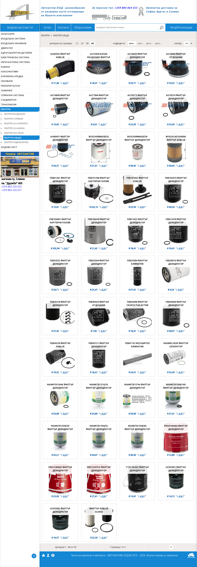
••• (186, 43)
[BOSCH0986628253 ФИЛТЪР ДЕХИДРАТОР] (98, 148)
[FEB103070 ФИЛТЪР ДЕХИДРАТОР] (176, 190)
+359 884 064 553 (126, 7)
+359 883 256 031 (11, 190)
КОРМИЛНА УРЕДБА (12, 76)
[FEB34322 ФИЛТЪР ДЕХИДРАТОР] (60, 272)
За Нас (47, 27)
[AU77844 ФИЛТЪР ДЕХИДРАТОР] (98, 107)
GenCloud (191, 555)
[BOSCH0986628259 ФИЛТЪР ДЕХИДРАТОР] (137, 148)
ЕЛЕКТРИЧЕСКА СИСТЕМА (15, 57)
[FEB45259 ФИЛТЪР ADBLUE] (60, 355)
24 (82, 43)
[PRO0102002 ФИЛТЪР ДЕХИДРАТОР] (176, 438)
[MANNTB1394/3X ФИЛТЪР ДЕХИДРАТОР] (60, 438)
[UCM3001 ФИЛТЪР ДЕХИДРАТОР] (176, 479)
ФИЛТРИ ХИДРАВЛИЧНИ (16, 142)
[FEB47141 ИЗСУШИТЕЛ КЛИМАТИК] (137, 355)
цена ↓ (158, 43)
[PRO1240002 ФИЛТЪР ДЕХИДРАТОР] (60, 479)
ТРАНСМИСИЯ (8, 104)
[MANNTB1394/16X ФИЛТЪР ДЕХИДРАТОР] (176, 396)
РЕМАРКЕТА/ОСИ (10, 86)
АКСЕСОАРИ (7, 34)
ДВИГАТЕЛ (7, 48)
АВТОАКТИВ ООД (43, 556)
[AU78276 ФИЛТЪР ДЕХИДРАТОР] (176, 107)
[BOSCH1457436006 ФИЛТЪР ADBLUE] (176, 148)
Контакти (63, 27)
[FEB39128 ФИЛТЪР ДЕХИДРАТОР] (60, 314)
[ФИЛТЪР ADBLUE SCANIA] (98, 520)
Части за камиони (81, 555)
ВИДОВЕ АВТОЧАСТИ (20, 27)
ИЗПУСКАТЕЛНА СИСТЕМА (15, 62)
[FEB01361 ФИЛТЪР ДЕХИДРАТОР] (60, 190)
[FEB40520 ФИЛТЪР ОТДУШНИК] (98, 314)
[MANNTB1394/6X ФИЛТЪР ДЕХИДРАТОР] (137, 438)
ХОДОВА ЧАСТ (9, 147)
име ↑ (132, 43)
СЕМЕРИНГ (7, 90)
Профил (48, 555)
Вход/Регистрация (181, 27)
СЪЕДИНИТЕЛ (8, 100)
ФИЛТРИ (6, 109)
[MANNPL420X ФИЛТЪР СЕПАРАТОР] (176, 355)
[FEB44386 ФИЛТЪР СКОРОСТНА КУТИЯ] (137, 314)
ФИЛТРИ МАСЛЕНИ (13, 133)
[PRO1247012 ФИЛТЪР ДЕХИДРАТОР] (98, 479)
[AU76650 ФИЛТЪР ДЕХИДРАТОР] (137, 66)
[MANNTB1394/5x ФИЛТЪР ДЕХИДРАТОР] (98, 438)
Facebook (53, 555)
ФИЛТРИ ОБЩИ (12, 137)
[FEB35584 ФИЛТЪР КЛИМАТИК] (137, 272)
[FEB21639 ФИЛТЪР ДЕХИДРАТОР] (176, 231)
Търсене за (162, 28)
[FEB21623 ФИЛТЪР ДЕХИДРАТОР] (137, 231)
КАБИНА (5, 67)
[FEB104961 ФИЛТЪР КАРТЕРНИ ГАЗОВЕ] (60, 231)
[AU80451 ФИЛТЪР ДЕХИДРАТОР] (60, 148)
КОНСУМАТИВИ (9, 71)
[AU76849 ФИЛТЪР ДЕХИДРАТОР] (60, 107)
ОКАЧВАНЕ (7, 81)
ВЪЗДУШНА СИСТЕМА (13, 38)
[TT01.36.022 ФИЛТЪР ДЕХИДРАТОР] (137, 479)
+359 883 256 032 (11, 186)
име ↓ (140, 43)
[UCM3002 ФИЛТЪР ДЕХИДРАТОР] (60, 520)
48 (87, 43)
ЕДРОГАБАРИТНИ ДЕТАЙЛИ (16, 53)
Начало (20, 12)
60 (92, 43)
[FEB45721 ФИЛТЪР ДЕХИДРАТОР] (98, 355)
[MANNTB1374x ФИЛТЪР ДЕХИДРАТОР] (137, 396)
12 (77, 43)
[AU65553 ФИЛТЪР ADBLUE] (60, 66)
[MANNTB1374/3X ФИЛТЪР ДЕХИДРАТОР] (98, 396)
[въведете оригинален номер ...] (130, 27)
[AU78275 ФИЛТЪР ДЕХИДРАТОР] (137, 107)
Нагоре (34, 556)
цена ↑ (149, 43)
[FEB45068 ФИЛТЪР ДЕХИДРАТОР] (176, 314)
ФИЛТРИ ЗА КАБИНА (14, 128)
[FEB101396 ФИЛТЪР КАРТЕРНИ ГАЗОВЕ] (98, 190)
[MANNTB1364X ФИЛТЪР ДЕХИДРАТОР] (60, 396)
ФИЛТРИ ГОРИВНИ (13, 119)
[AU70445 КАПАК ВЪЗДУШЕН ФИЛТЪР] (98, 66)
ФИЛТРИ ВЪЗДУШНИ (14, 114)
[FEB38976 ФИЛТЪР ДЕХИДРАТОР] (176, 272)
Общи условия (82, 27)
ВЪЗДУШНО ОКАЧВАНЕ (13, 43)
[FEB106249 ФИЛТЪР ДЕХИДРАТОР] (98, 231)
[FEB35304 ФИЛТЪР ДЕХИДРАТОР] (98, 272)
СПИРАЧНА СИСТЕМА (12, 95)
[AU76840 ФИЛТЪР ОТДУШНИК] (176, 66)
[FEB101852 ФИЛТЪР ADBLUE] (137, 190)
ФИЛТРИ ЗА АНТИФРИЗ (16, 123)
